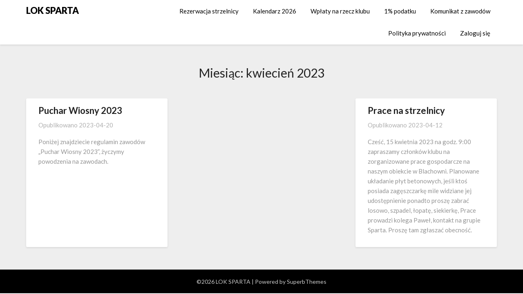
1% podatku (400, 11)
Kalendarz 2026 (274, 11)
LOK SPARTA (52, 10)
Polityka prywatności (417, 33)
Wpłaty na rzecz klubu (340, 11)
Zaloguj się (475, 33)
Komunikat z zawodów (460, 11)
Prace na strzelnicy (406, 110)
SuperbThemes (306, 281)
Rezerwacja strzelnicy (209, 11)
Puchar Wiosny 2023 (80, 110)
